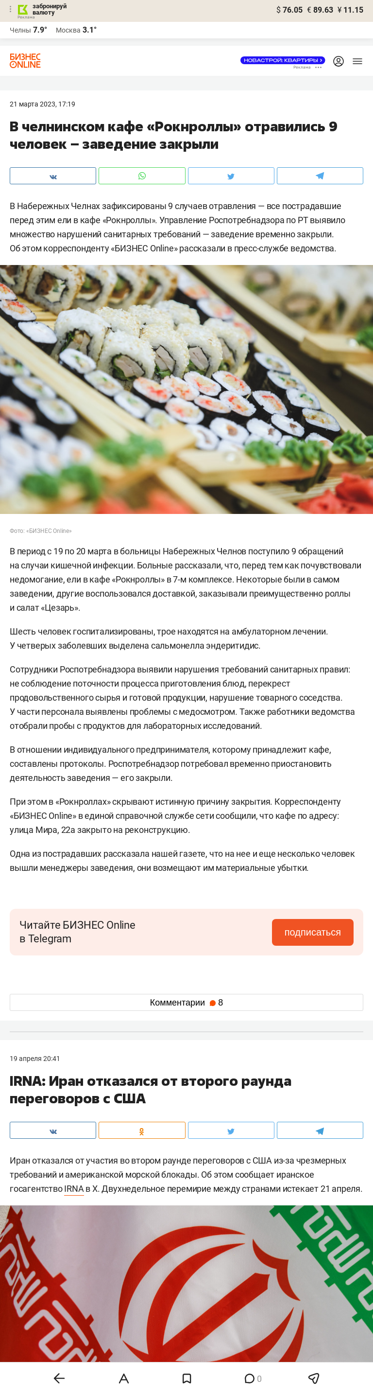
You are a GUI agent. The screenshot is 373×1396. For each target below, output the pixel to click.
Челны (20, 30)
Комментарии (186, 1002)
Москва (68, 30)
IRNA (74, 1189)
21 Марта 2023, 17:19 (42, 104)
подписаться (313, 932)
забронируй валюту (50, 9)
